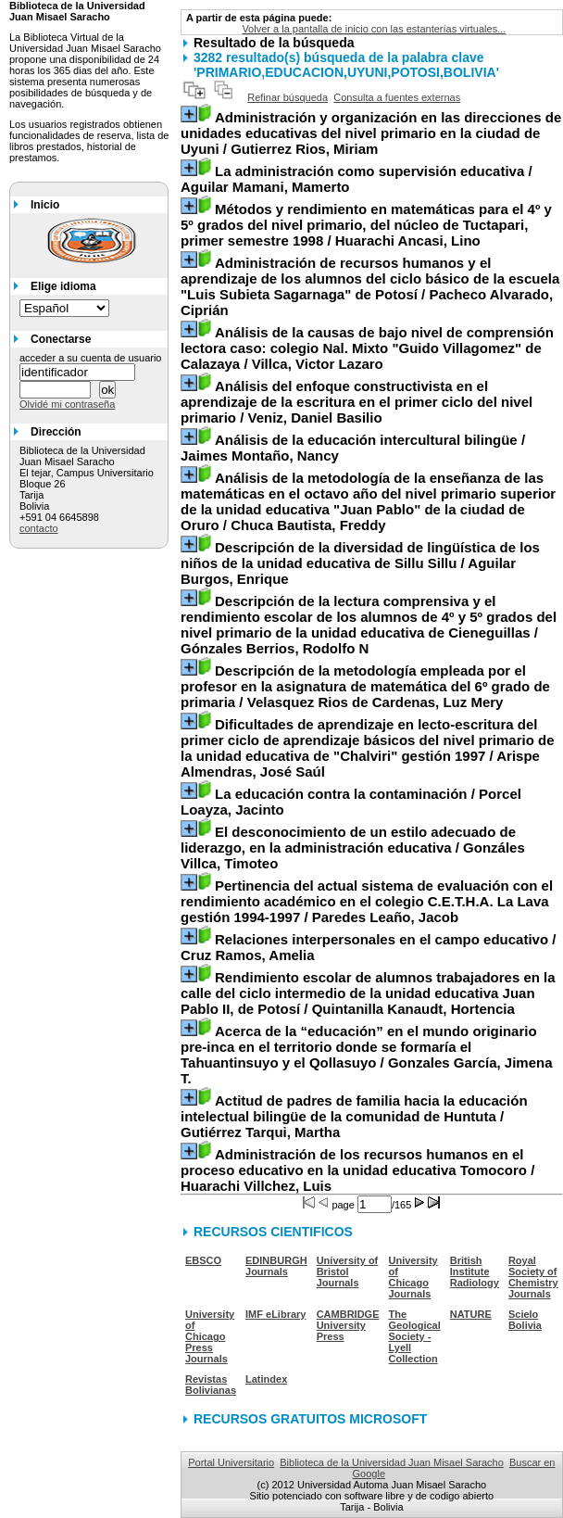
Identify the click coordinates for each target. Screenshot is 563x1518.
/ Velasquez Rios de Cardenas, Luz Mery (365, 686)
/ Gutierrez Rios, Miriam (371, 133)
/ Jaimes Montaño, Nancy (353, 447)
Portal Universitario (231, 1462)
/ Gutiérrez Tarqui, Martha (354, 1116)
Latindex (266, 1379)
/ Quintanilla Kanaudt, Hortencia (368, 993)
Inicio (45, 204)
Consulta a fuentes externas (396, 97)
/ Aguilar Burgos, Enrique (360, 563)
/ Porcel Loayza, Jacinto (351, 801)
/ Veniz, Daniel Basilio (356, 401)
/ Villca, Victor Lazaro (367, 348)
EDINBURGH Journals (276, 1266)
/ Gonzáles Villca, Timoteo (353, 847)
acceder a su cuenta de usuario (90, 357)
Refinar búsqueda (287, 97)
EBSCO (203, 1260)
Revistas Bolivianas (210, 1384)
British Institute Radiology (474, 1271)
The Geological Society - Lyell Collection (415, 1336)
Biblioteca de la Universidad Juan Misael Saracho (392, 1462)
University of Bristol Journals (348, 1271)
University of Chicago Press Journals (209, 1336)
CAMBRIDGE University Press (348, 1325)
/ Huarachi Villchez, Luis (357, 1170)
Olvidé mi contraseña (67, 404)
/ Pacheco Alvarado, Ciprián (370, 286)
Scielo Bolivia (525, 1320)
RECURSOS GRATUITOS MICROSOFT (310, 1418)
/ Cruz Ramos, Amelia (368, 947)
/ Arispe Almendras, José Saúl (367, 747)
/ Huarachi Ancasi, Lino (366, 224)
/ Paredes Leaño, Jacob (367, 901)
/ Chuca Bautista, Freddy (368, 501)
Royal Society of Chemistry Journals (533, 1277)
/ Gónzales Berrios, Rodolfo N (369, 624)
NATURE (471, 1314)
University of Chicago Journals (413, 1277)
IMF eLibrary (275, 1314)
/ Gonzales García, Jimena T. (367, 1054)
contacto (38, 528)
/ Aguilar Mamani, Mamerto (356, 179)
